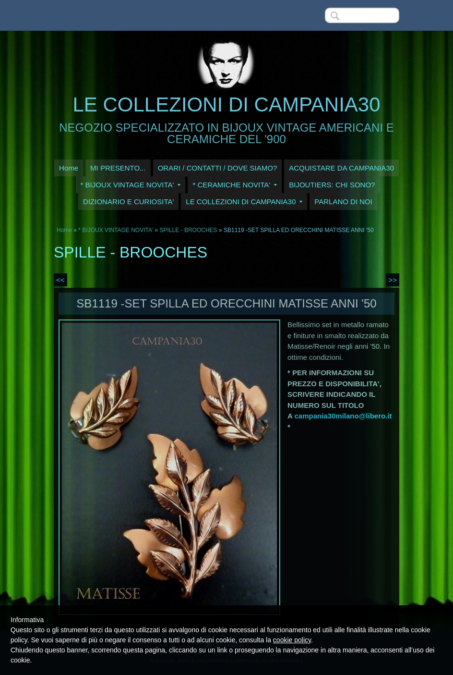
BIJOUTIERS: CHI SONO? (332, 185)
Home (68, 168)
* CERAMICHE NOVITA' (234, 185)
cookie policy (292, 640)
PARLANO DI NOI (343, 201)
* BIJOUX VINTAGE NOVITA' (131, 185)
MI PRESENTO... (118, 168)
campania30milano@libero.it (343, 416)
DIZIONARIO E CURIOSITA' (128, 201)
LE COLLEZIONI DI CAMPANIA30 (226, 104)
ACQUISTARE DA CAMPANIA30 (341, 168)
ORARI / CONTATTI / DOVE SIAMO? (217, 168)
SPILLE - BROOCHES (188, 230)
